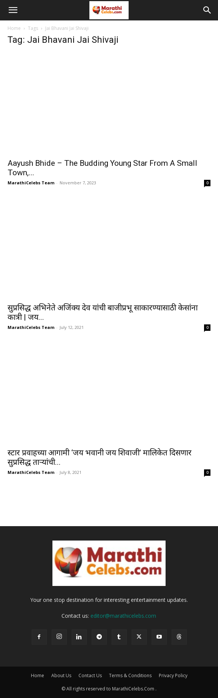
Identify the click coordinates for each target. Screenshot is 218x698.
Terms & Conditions (130, 675)
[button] (13, 10)
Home (14, 28)
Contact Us (90, 675)
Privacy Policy (173, 675)
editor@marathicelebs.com (123, 615)
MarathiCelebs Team (31, 182)
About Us (61, 675)
